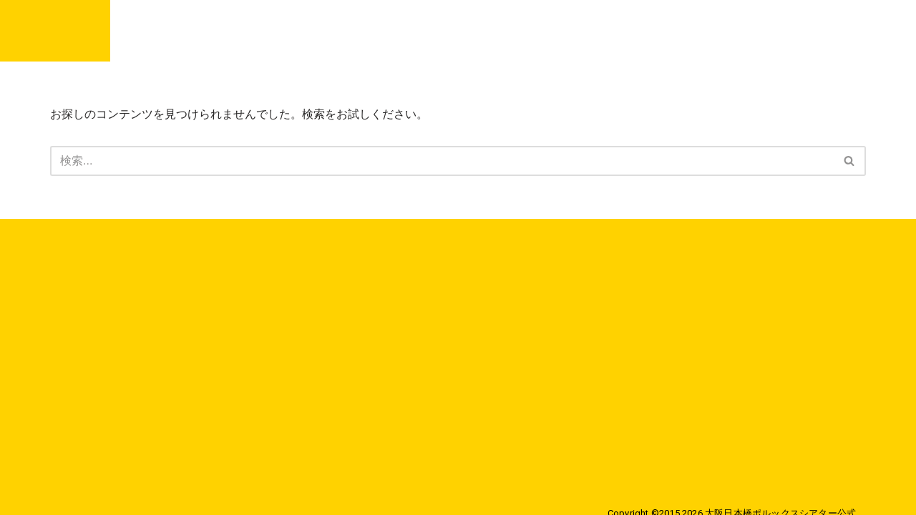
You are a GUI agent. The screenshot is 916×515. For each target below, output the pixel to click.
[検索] (442, 161)
